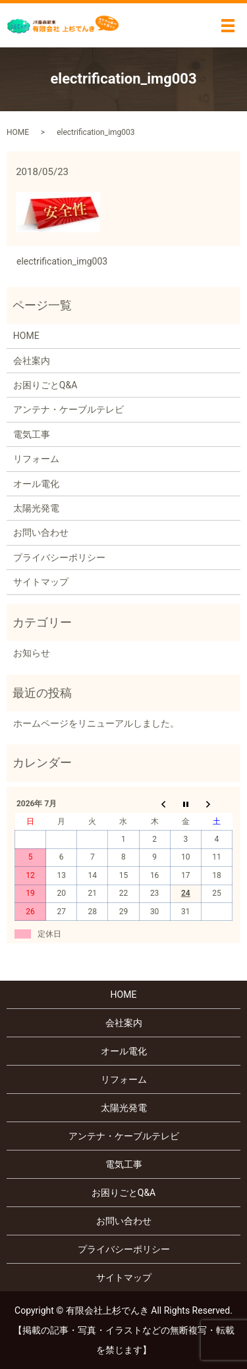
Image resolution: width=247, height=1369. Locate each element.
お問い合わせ (41, 532)
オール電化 (36, 483)
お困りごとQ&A (45, 385)
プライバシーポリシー (59, 557)
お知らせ (31, 653)
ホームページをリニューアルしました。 (96, 723)
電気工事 (31, 434)
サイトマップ (41, 582)
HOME (18, 132)
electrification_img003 (61, 261)
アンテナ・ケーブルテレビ (68, 409)
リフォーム (36, 458)
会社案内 (31, 360)
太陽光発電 (36, 508)
